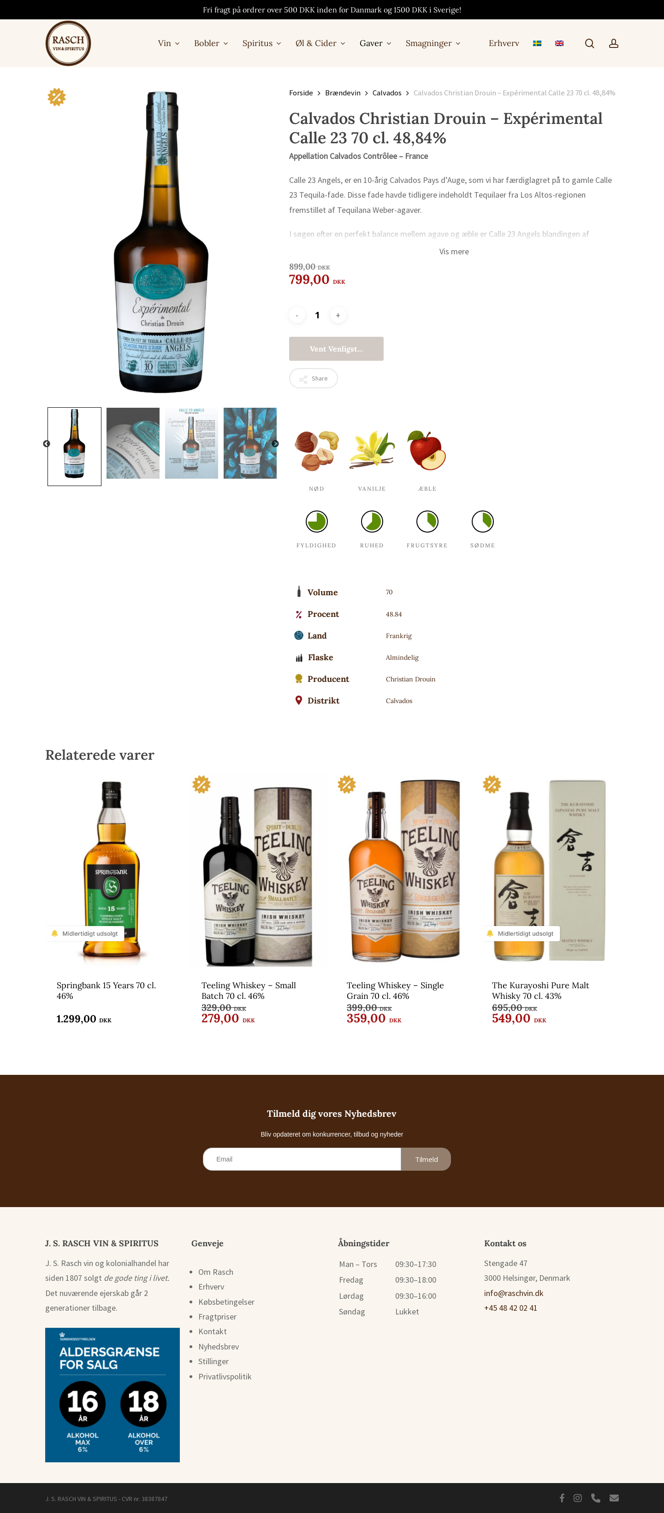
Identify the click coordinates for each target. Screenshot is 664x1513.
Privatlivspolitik (225, 1376)
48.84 (394, 614)
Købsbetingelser (226, 1301)
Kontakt (212, 1331)
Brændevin (343, 93)
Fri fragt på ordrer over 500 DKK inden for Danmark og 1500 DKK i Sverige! (332, 9)
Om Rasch (215, 1272)
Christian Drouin (411, 679)
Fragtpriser (217, 1316)
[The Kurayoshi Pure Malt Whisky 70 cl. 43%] (549, 870)
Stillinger (213, 1361)
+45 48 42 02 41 (511, 1307)
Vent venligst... (336, 348)
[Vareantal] (317, 315)
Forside (301, 93)
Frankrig (399, 636)
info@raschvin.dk (514, 1293)
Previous (46, 444)
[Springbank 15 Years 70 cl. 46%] (114, 870)
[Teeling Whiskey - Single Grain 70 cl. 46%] (404, 870)
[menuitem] (537, 43)
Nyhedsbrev (218, 1346)
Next (275, 444)
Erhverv (211, 1286)
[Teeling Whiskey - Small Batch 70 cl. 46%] (259, 870)
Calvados (387, 93)
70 (389, 592)
